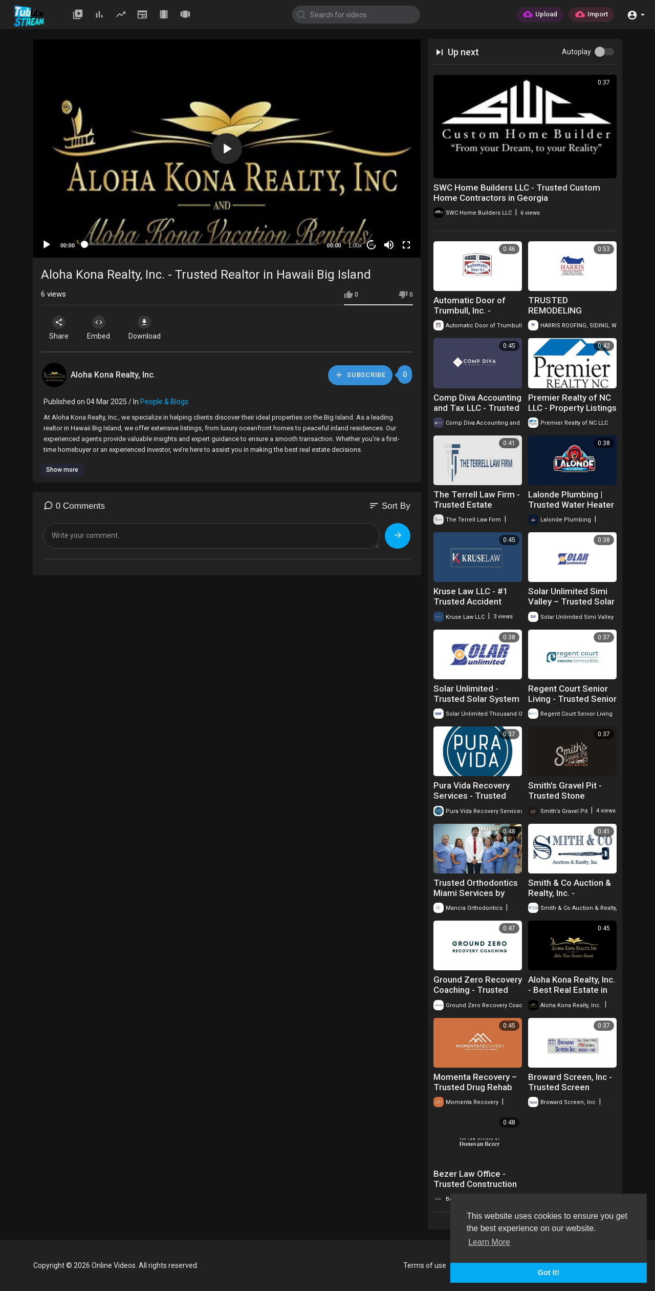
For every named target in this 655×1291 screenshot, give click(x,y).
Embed (101, 328)
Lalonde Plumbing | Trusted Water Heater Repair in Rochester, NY (571, 509)
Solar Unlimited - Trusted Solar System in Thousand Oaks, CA (476, 698)
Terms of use (424, 1265)
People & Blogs (164, 402)
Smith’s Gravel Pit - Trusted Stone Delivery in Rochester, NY (570, 800)
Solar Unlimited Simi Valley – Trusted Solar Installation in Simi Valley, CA (571, 606)
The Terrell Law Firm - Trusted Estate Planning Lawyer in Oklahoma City (476, 509)
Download (149, 328)
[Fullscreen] (406, 245)
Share (60, 328)
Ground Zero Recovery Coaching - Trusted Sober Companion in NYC (477, 994)
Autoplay (576, 52)
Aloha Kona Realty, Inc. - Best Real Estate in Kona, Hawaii (571, 989)
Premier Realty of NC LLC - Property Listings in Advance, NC (572, 407)
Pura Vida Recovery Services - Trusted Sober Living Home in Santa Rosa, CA (475, 800)
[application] (227, 148)
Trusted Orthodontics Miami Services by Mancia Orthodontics (475, 893)
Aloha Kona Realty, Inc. (113, 375)
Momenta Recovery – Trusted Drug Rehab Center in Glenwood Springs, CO (475, 1092)
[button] (635, 14)
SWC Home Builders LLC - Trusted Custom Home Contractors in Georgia (516, 192)
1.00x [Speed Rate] (355, 245)
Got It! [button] (548, 1272)
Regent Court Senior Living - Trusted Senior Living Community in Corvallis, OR (572, 703)
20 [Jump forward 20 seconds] (371, 244)
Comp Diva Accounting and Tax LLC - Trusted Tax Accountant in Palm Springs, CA (477, 412)
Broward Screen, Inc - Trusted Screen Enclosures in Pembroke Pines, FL (570, 1092)
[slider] (200, 244)
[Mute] (389, 245)
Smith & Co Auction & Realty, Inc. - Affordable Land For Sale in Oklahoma (569, 898)
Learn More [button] (489, 1242)
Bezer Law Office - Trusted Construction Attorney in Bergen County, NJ (475, 1189)
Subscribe (359, 374)
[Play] (46, 245)
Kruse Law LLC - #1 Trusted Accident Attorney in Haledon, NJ (473, 606)
